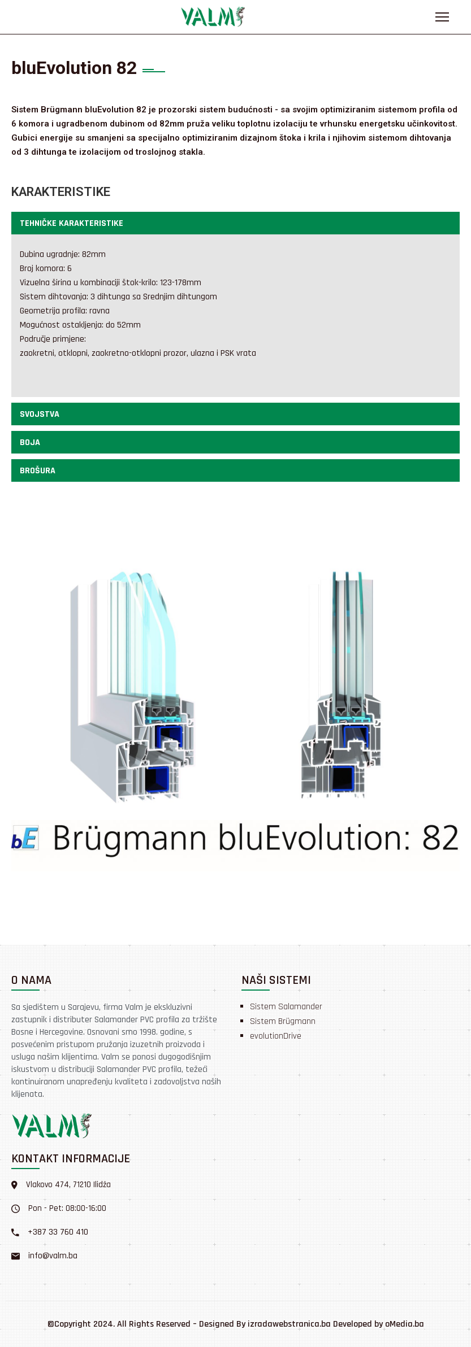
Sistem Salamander (286, 1007)
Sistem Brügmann (283, 1021)
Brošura (37, 471)
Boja (30, 442)
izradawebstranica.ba (289, 1324)
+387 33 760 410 (58, 1232)
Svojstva (39, 414)
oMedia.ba (404, 1324)
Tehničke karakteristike (71, 223)
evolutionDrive (275, 1036)
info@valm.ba (52, 1256)
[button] (235, 223)
